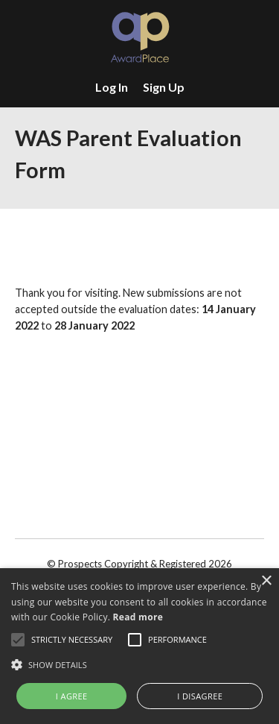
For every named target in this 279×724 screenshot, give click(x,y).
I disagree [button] (199, 696)
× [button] (266, 581)
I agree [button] (72, 696)
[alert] (139, 646)
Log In (111, 87)
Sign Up (164, 87)
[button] (139, 664)
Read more (138, 617)
